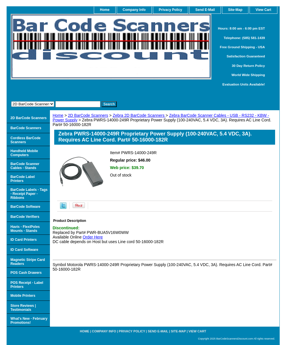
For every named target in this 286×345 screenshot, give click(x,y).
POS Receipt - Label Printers (27, 285)
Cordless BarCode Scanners (26, 140)
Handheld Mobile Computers (24, 153)
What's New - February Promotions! (29, 321)
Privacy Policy (170, 10)
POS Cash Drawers (26, 273)
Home (58, 115)
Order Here (93, 237)
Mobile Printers (23, 296)
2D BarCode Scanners (88, 115)
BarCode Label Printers (23, 179)
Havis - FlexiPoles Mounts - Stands (25, 229)
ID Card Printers (24, 240)
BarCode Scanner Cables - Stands (25, 166)
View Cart (197, 331)
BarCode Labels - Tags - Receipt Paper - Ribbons (29, 194)
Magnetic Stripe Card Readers (28, 262)
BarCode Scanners (26, 128)
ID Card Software (24, 250)
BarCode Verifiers (25, 217)
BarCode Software (25, 207)
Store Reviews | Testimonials (23, 308)
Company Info (134, 10)
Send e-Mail (158, 331)
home (104, 10)
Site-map (178, 331)
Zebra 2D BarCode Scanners (139, 115)
